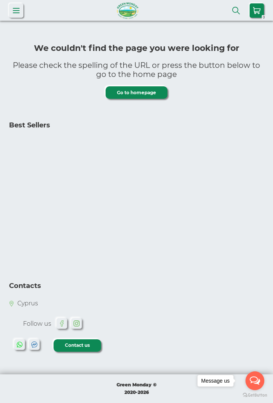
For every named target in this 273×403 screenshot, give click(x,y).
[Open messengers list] (254, 380)
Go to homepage (136, 92)
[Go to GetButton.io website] (255, 395)
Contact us (77, 345)
